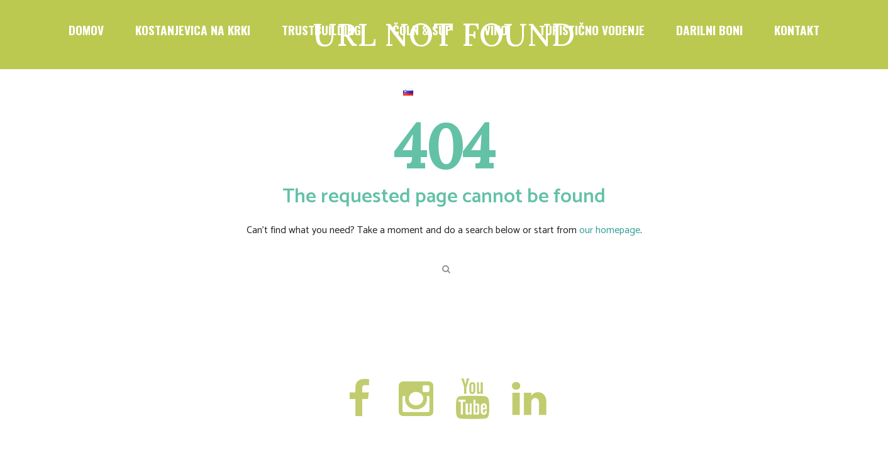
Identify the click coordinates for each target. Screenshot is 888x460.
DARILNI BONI (709, 30)
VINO (496, 30)
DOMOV (86, 30)
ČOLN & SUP (422, 30)
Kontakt (796, 30)
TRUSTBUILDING (321, 30)
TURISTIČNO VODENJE (592, 30)
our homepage (609, 230)
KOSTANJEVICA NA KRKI (192, 30)
